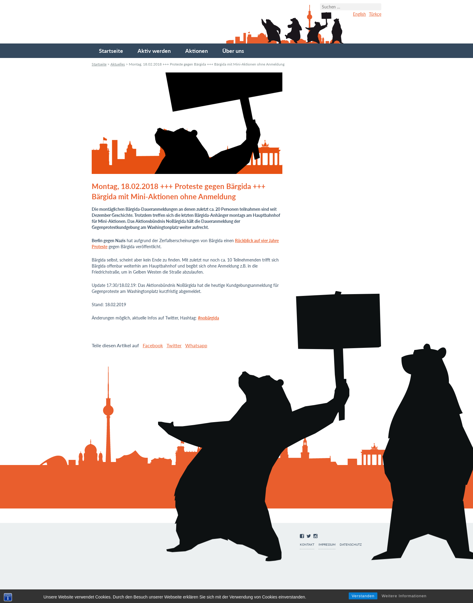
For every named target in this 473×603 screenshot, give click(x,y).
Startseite (111, 50)
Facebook (153, 345)
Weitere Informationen (404, 596)
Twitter (174, 345)
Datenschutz (351, 544)
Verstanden (363, 596)
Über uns (233, 50)
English (359, 14)
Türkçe (375, 14)
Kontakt (307, 544)
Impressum (327, 544)
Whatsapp (196, 345)
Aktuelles (117, 64)
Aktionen (196, 50)
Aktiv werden (154, 50)
